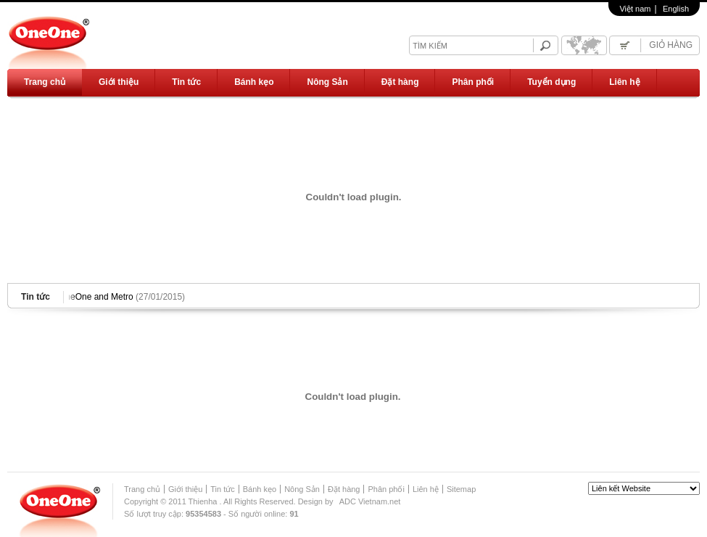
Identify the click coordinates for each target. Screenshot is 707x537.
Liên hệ (624, 82)
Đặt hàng (400, 82)
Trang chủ (44, 82)
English (676, 8)
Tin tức (186, 82)
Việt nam (634, 8)
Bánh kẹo (253, 82)
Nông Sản (327, 82)
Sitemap (461, 489)
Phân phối (473, 82)
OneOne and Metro (123, 297)
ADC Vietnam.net (370, 501)
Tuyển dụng (551, 82)
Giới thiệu (118, 82)
